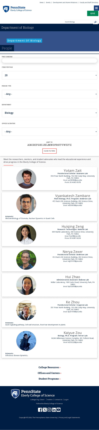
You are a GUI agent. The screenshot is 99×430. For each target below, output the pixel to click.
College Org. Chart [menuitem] (37, 400)
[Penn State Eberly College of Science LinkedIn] (54, 411)
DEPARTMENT (6, 105)
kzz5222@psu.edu (75, 342)
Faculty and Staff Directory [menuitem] (89, 2)
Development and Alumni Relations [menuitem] (65, 2)
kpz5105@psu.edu (75, 311)
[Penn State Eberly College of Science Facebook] (40, 411)
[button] (92, 14)
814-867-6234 (75, 238)
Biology (17, 27)
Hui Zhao (72, 276)
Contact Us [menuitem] (58, 400)
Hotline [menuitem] (50, 400)
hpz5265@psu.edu (75, 286)
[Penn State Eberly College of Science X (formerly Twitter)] (45, 411)
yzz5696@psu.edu (75, 180)
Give (92, 13)
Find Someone (7, 57)
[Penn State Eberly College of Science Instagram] (49, 411)
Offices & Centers (8, 123)
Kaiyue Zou (73, 332)
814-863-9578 (75, 182)
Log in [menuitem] (66, 400)
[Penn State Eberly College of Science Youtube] (59, 411)
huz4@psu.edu (75, 236)
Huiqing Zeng (73, 226)
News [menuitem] (42, 2)
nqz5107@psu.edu (75, 261)
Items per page (7, 67)
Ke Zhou (72, 302)
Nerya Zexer (73, 251)
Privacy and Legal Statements (69, 417)
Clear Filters (49, 151)
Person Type (6, 86)
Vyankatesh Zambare (72, 195)
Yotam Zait (73, 170)
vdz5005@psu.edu (75, 205)
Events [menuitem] (48, 2)
